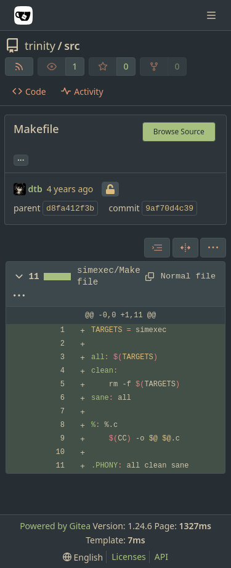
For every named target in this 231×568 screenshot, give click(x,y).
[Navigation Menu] (212, 15)
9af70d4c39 (169, 208)
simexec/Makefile (108, 276)
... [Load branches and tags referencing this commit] (21, 159)
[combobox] (157, 248)
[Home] (23, 15)
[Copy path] (148, 276)
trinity (40, 45)
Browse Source (179, 131)
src (71, 45)
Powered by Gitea (55, 526)
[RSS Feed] (19, 66)
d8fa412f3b (70, 208)
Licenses (128, 556)
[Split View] (185, 248)
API (161, 556)
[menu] (213, 248)
